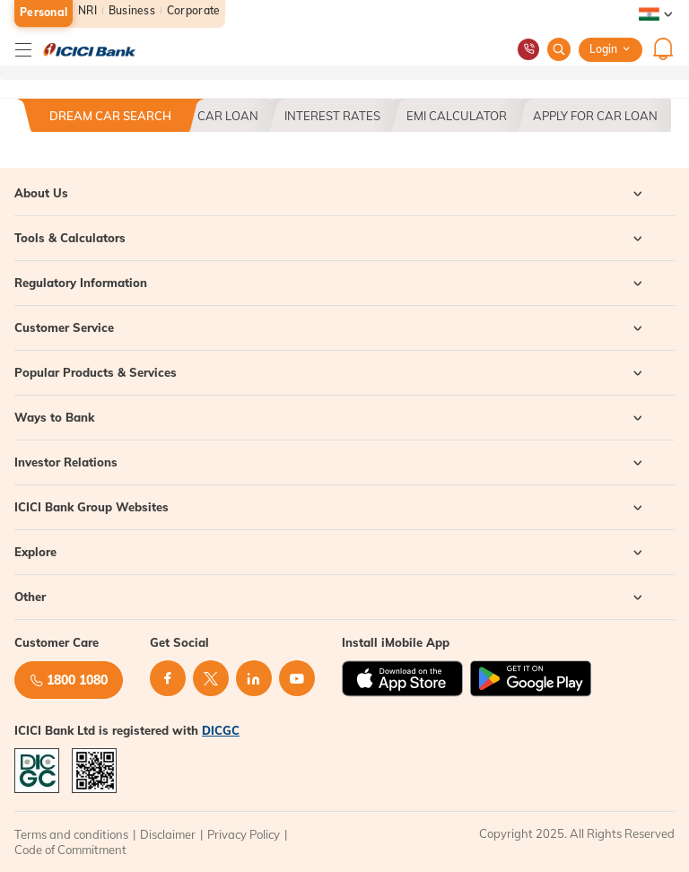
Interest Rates (332, 116)
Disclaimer (168, 834)
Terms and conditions (71, 834)
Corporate (193, 10)
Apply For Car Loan (595, 116)
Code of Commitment (70, 849)
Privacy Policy (243, 834)
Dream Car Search (110, 116)
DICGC (221, 730)
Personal (43, 12)
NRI (87, 10)
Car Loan (227, 116)
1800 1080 (69, 680)
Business (132, 10)
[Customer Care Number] (528, 49)
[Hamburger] (23, 49)
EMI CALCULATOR (456, 116)
